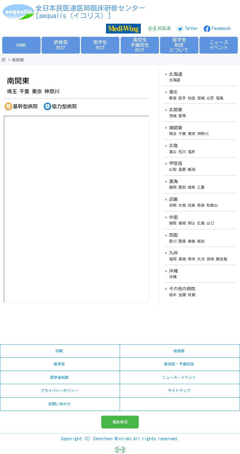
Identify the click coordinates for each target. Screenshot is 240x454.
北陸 (201, 148)
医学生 (59, 364)
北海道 (201, 77)
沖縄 (201, 274)
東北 (201, 95)
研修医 (179, 351)
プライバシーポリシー (59, 390)
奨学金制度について (179, 44)
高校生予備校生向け (139, 44)
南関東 (201, 131)
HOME (21, 45)
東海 (201, 184)
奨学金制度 (59, 377)
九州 (201, 256)
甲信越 (201, 166)
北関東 (201, 113)
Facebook (221, 28)
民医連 (164, 28)
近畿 (201, 202)
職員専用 (120, 422)
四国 (201, 238)
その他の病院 (201, 292)
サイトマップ (179, 390)
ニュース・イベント (179, 377)
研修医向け (61, 45)
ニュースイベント (218, 45)
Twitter (191, 28)
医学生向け (100, 45)
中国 (201, 220)
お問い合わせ (59, 404)
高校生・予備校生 (179, 364)
